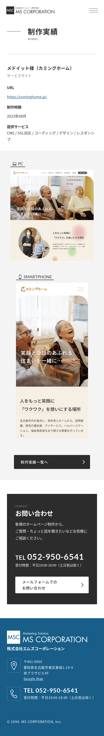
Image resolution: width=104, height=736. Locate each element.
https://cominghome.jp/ (27, 96)
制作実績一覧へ (34, 462)
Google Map (33, 678)
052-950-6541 (55, 557)
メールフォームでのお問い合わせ (39, 585)
